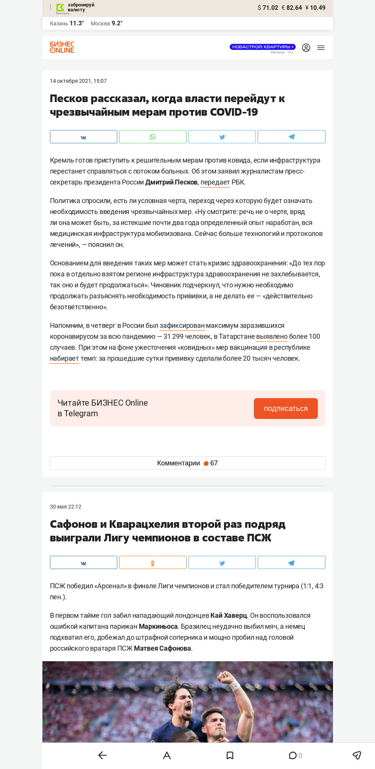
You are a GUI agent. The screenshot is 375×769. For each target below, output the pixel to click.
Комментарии (187, 463)
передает (215, 182)
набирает (64, 358)
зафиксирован (182, 325)
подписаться (286, 408)
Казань (59, 23)
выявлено (271, 336)
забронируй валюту (81, 7)
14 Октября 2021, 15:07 (78, 81)
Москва (100, 23)
